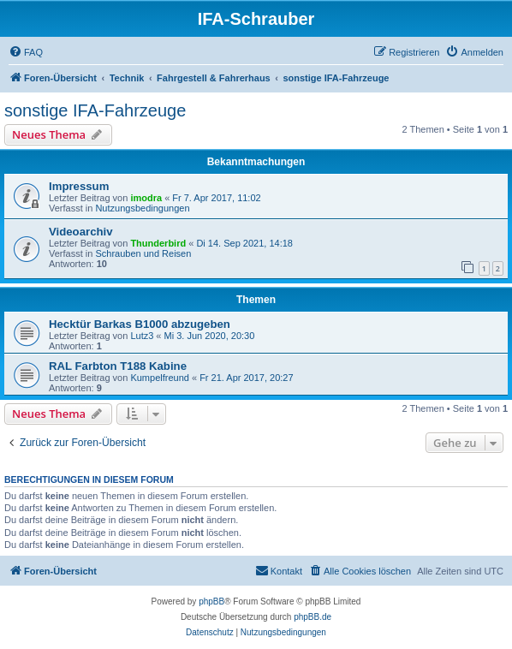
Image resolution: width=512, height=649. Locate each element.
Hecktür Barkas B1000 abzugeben (139, 324)
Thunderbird (158, 243)
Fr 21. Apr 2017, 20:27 (246, 377)
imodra (146, 198)
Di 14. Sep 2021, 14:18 (244, 243)
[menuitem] (26, 52)
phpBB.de (312, 617)
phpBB (211, 601)
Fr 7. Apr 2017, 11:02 (216, 198)
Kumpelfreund (159, 377)
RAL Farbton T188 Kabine (118, 366)
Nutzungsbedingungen (142, 208)
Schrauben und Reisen (143, 253)
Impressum (79, 186)
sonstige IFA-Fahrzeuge (95, 110)
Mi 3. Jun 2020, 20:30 (209, 335)
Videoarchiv (81, 231)
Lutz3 (141, 335)
